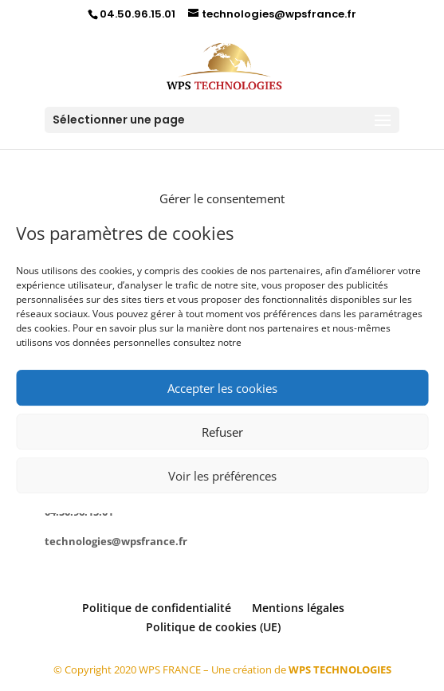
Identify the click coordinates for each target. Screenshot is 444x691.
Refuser (222, 432)
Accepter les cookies (222, 388)
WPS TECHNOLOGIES (340, 669)
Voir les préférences (222, 476)
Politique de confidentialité (156, 607)
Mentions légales (298, 607)
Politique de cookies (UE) (213, 626)
